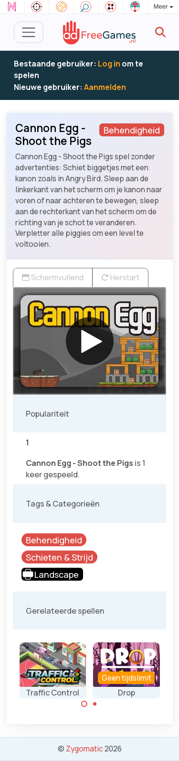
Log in (109, 63)
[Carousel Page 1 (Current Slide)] (84, 704)
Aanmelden (105, 87)
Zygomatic (84, 748)
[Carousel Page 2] (95, 704)
